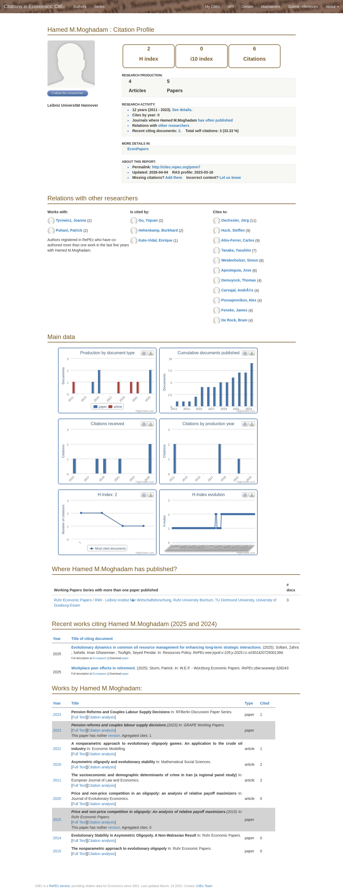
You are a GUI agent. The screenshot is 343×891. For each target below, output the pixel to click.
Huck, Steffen (233, 230)
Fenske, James (234, 310)
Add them (173, 177)
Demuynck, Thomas (238, 280)
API (231, 6)
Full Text (79, 717)
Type (251, 703)
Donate (247, 6)
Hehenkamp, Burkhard (158, 230)
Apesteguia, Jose (236, 270)
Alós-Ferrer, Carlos (237, 240)
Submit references (303, 6)
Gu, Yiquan (148, 220)
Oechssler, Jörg (235, 220)
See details (181, 110)
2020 (57, 798)
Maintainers (270, 6)
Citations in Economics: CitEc (35, 6)
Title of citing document (94, 639)
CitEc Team (204, 886)
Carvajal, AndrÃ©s (237, 290)
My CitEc (212, 6)
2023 (57, 714)
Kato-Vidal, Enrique (155, 240)
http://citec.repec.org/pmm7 (176, 167)
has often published (215, 120)
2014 (57, 838)
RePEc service (59, 886)
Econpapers (99, 658)
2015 (57, 819)
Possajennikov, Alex (238, 300)
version (114, 735)
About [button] (332, 6)
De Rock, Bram (234, 320)
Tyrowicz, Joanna (71, 220)
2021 (57, 749)
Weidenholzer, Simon (239, 260)
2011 (57, 780)
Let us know (230, 177)
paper (125, 658)
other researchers (173, 125)
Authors (80, 6)
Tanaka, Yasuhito (236, 250)
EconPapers (138, 149)
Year (59, 639)
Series (99, 6)
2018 (57, 764)
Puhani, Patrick (69, 230)
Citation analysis (101, 717)
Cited (267, 703)
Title (77, 703)
